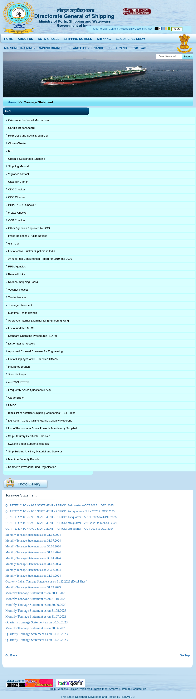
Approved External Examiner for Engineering (35, 351)
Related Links (16, 274)
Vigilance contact (18, 174)
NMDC (12, 405)
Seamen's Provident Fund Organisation (32, 467)
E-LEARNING (118, 47)
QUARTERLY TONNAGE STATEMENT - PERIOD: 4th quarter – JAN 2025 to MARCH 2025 (61, 522)
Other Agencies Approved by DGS (29, 228)
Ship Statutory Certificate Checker (29, 436)
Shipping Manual (18, 166)
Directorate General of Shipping (74, 16)
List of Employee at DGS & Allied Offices (33, 359)
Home (12, 102)
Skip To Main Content (105, 28)
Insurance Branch (19, 366)
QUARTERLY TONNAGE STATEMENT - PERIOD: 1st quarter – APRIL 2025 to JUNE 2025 (61, 517)
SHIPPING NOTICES (78, 38)
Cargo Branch (16, 397)
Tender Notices (17, 297)
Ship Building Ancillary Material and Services (35, 451)
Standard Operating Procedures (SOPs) (32, 335)
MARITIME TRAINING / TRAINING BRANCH (34, 47)
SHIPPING (104, 38)
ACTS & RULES (48, 38)
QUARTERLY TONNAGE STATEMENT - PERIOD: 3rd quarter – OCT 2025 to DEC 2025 (59, 505)
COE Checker (16, 220)
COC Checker (16, 197)
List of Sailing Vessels (21, 343)
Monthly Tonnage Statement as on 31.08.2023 (35, 610)
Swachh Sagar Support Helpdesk (28, 443)
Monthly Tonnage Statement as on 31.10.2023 (35, 599)
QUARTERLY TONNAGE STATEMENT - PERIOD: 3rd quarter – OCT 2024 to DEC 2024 (59, 528)
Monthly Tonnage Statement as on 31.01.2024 (33, 575)
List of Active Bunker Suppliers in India (31, 251)
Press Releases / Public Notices (27, 235)
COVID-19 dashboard (21, 127)
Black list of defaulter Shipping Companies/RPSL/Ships (41, 412)
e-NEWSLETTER (18, 382)
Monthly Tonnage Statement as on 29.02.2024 (33, 569)
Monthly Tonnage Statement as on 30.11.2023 (35, 593)
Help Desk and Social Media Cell (28, 135)
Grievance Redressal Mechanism (28, 120)
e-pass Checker (18, 212)
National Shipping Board (23, 282)
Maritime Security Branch (23, 459)
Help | (53, 688)
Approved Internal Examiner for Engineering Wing (38, 320)
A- (146, 28)
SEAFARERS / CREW (130, 38)
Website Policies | (69, 688)
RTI (10, 151)
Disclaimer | (101, 688)
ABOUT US (25, 38)
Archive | (114, 688)
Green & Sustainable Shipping (26, 158)
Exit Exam (140, 47)
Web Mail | (86, 688)
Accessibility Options (131, 28)
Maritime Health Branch (22, 312)
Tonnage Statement (20, 305)
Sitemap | (126, 688)
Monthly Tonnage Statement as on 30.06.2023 (35, 628)
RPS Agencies (17, 266)
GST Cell (13, 243)
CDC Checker (16, 189)
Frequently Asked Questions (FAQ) (29, 389)
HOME (8, 38)
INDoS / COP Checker (21, 204)
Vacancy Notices (18, 289)
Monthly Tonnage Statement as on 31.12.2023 (33, 587)
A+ (152, 28)
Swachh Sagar (17, 374)
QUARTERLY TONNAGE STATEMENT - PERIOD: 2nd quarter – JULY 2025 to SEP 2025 (59, 511)
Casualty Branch (18, 181)
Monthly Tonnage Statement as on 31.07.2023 (35, 616)
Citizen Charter (17, 143)
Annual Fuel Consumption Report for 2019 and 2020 (40, 258)
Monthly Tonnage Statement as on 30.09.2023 (35, 605)
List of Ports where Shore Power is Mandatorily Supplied (42, 428)
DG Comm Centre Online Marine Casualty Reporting (40, 420)
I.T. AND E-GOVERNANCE (86, 47)
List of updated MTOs (21, 328)
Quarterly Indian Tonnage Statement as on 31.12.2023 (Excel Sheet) (46, 581)
